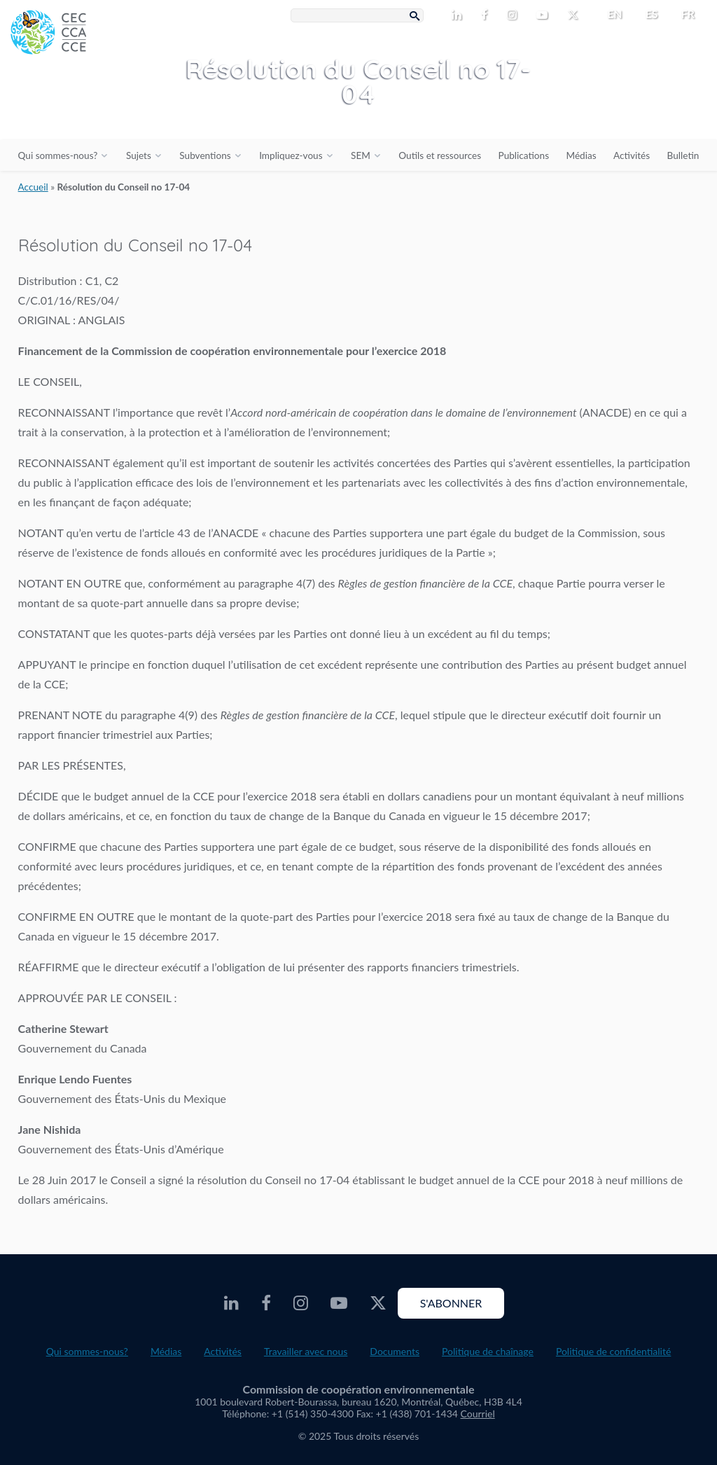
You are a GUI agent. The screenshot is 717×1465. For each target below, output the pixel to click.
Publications (524, 155)
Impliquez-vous (290, 155)
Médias (581, 155)
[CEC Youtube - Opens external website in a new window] (545, 15)
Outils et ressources (439, 155)
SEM (360, 155)
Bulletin (683, 155)
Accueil (33, 187)
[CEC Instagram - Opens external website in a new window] (514, 15)
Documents (394, 1351)
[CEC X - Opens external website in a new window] (576, 15)
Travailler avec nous (305, 1351)
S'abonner (451, 1303)
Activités (631, 155)
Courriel (478, 1413)
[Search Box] (357, 15)
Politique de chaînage (488, 1351)
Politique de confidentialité (613, 1351)
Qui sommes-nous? (58, 155)
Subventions (204, 155)
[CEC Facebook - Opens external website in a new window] (487, 15)
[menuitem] (608, 14)
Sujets (138, 155)
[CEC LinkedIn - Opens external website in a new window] (459, 15)
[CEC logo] (105, 105)
